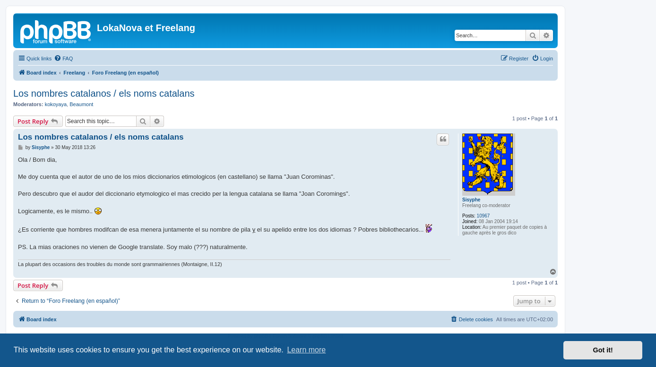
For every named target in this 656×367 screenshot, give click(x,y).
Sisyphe (471, 199)
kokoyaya (56, 104)
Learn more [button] (306, 350)
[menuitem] (63, 58)
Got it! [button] (603, 350)
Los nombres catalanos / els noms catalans (104, 93)
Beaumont (81, 104)
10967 (483, 215)
